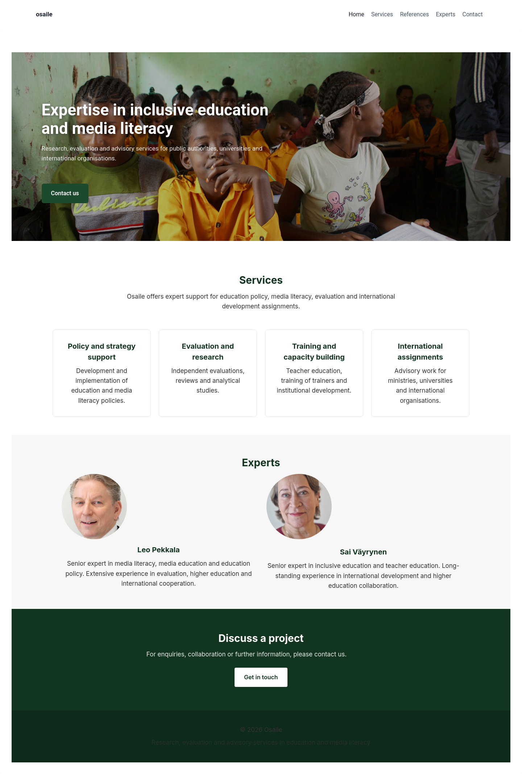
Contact (472, 14)
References (414, 14)
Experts (445, 14)
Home (356, 14)
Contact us (65, 193)
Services (382, 14)
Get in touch (261, 677)
